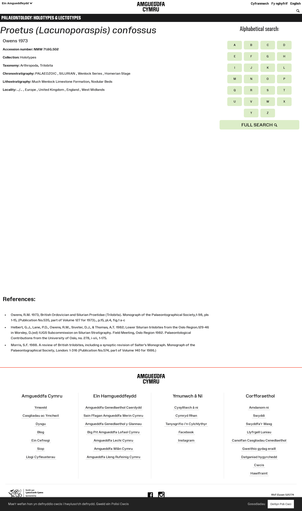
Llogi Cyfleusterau (40, 457)
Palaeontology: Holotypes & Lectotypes (41, 18)
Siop (40, 449)
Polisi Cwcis (120, 504)
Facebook (186, 432)
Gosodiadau (256, 504)
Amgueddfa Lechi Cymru (113, 440)
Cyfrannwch (260, 3)
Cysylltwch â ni (186, 407)
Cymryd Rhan (186, 415)
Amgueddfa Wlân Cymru (113, 449)
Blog (40, 432)
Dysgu (41, 424)
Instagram (186, 440)
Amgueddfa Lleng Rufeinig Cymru (113, 457)
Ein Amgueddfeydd (17, 3)
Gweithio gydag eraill (259, 449)
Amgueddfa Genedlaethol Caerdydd (113, 407)
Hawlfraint (259, 473)
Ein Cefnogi (40, 440)
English (295, 3)
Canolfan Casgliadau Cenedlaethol (259, 440)
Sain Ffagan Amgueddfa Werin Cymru (113, 415)
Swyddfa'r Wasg (259, 424)
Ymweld (40, 407)
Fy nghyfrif (279, 3)
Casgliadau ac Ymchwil (41, 415)
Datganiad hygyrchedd (259, 457)
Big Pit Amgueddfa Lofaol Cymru (113, 432)
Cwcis (259, 465)
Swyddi (259, 415)
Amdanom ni (259, 407)
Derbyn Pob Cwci (280, 504)
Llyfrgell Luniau (259, 432)
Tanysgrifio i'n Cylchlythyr (186, 424)
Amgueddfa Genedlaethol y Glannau (113, 424)
